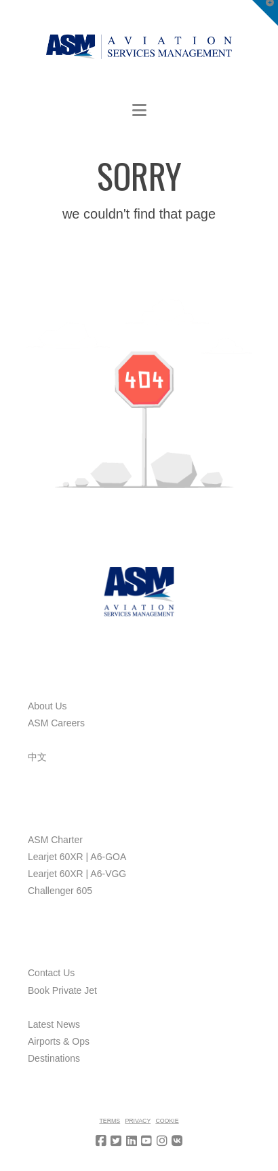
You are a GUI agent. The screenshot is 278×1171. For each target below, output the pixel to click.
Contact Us (51, 972)
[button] (139, 110)
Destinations (54, 1058)
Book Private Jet (62, 990)
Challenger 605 (60, 890)
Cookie (166, 1120)
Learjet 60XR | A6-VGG (77, 873)
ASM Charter (55, 839)
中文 (37, 756)
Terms (109, 1120)
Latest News (54, 1024)
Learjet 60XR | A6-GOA (77, 856)
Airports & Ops (59, 1041)
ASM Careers (56, 723)
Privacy (138, 1120)
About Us (47, 706)
